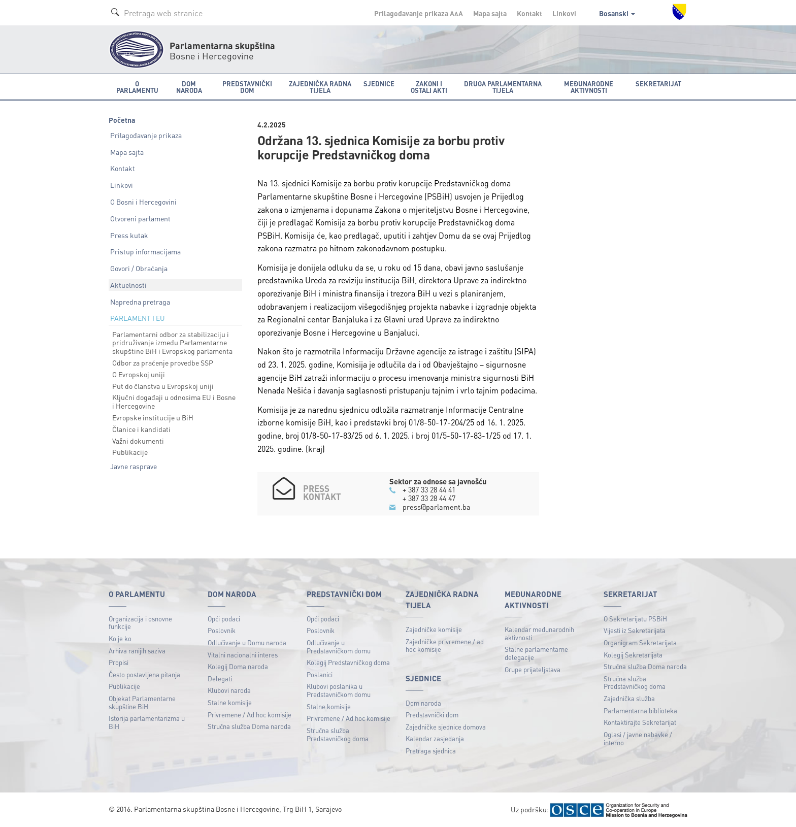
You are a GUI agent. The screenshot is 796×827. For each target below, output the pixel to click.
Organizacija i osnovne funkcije (140, 621)
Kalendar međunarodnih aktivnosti (539, 632)
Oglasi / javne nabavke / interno (638, 737)
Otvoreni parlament (140, 218)
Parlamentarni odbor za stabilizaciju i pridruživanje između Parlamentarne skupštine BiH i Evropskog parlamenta (172, 342)
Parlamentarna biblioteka (640, 709)
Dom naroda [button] (189, 86)
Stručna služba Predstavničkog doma (338, 733)
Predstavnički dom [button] (247, 86)
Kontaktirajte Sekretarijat (640, 721)
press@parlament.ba (437, 506)
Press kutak (129, 235)
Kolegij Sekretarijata (633, 653)
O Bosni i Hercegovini (143, 201)
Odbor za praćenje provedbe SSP (162, 362)
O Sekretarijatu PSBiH (635, 617)
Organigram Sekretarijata (640, 641)
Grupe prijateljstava (532, 668)
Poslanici (320, 673)
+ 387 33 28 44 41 (432, 489)
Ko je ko (120, 637)
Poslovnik (222, 629)
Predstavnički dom (432, 714)
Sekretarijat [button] (658, 83)
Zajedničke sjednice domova (446, 725)
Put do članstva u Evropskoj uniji (163, 385)
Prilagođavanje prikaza (146, 135)
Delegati (220, 677)
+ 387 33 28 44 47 (432, 497)
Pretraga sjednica (431, 749)
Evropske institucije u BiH (152, 417)
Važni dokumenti (138, 440)
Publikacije (130, 451)
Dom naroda (423, 702)
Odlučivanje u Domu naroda (247, 641)
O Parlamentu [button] (137, 86)
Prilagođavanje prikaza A (418, 13)
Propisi (118, 661)
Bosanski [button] (617, 13)
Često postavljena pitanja (144, 673)
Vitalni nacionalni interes (243, 653)
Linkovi (564, 13)
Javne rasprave (133, 466)
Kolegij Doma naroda (238, 665)
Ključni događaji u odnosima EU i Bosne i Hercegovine (174, 401)
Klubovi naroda (229, 689)
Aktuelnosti (128, 284)
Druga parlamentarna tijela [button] (503, 86)
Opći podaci (224, 617)
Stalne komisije (230, 701)
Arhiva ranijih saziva (137, 649)
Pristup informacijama (145, 251)
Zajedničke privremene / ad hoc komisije (445, 644)
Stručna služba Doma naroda (249, 725)
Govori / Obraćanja (139, 268)
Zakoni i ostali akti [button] (429, 86)
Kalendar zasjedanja (435, 738)
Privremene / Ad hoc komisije (249, 713)
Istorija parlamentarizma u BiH (147, 721)
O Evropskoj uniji (138, 374)
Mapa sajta (490, 13)
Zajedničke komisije (434, 628)
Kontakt (529, 13)
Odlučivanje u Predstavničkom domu (339, 645)
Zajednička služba (629, 697)
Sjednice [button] (378, 83)
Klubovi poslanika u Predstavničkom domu (339, 689)
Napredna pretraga (140, 301)
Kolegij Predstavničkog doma (348, 661)
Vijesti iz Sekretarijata (635, 629)
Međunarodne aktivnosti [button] (588, 86)
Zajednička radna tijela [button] (320, 86)
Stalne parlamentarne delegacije (536, 652)
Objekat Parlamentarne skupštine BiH (142, 701)
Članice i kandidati (141, 429)
